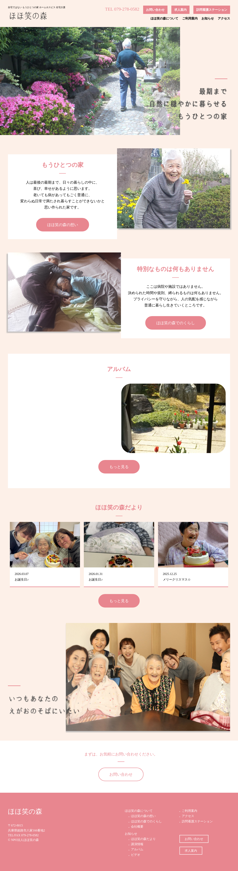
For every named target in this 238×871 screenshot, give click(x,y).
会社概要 (136, 826)
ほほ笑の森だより (143, 839)
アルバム (136, 849)
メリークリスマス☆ (177, 579)
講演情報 (136, 844)
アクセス (224, 18)
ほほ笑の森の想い (62, 225)
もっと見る (119, 467)
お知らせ (207, 18)
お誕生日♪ (22, 579)
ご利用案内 (190, 18)
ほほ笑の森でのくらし (175, 323)
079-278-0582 (30, 835)
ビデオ (135, 854)
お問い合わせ (155, 9)
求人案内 (180, 9)
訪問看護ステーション (211, 9)
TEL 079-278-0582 (122, 9)
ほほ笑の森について (164, 18)
